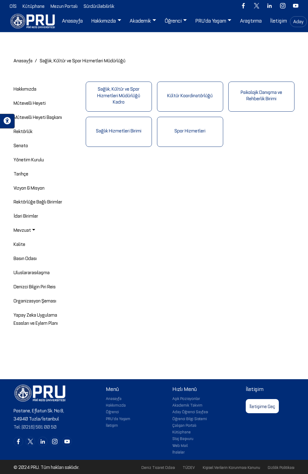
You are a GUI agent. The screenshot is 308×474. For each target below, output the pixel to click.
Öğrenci (112, 411)
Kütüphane (181, 431)
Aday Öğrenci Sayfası (190, 411)
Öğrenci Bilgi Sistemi (189, 418)
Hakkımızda (116, 404)
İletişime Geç (262, 406)
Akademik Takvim (187, 404)
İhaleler (178, 451)
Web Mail (180, 445)
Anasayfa (23, 60)
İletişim (112, 425)
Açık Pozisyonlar (186, 398)
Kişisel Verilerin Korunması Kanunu (231, 467)
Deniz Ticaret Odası (158, 467)
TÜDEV (189, 467)
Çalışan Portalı (184, 425)
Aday (298, 21)
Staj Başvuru (182, 438)
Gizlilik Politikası (281, 467)
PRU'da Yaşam (118, 418)
